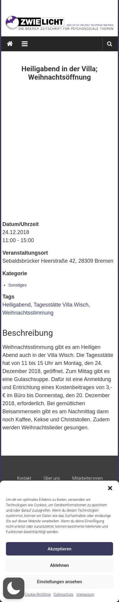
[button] (110, 488)
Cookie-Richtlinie (38, 594)
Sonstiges (17, 285)
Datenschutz (63, 594)
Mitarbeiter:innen (87, 478)
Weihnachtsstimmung (28, 313)
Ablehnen (59, 565)
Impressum (85, 594)
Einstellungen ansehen (59, 581)
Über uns (52, 478)
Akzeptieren (59, 549)
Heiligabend (16, 305)
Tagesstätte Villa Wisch (61, 305)
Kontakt (24, 478)
